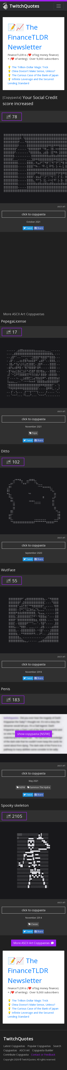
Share (39, 228)
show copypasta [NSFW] (33, 734)
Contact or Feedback (43, 1054)
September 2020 (33, 552)
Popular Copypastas (39, 1046)
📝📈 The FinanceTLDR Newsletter (28, 36)
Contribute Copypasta (16, 1054)
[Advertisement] (33, 273)
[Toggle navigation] (59, 6)
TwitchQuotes (21, 6)
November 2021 (33, 426)
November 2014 (33, 917)
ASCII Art (24, 1050)
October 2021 (33, 221)
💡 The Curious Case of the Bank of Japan (33, 75)
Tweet (28, 228)
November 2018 (33, 671)
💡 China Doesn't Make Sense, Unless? (31, 71)
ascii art (61, 206)
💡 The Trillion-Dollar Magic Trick (28, 67)
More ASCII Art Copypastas (33, 943)
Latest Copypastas (14, 1046)
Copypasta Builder (42, 1050)
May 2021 (33, 780)
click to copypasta (33, 214)
